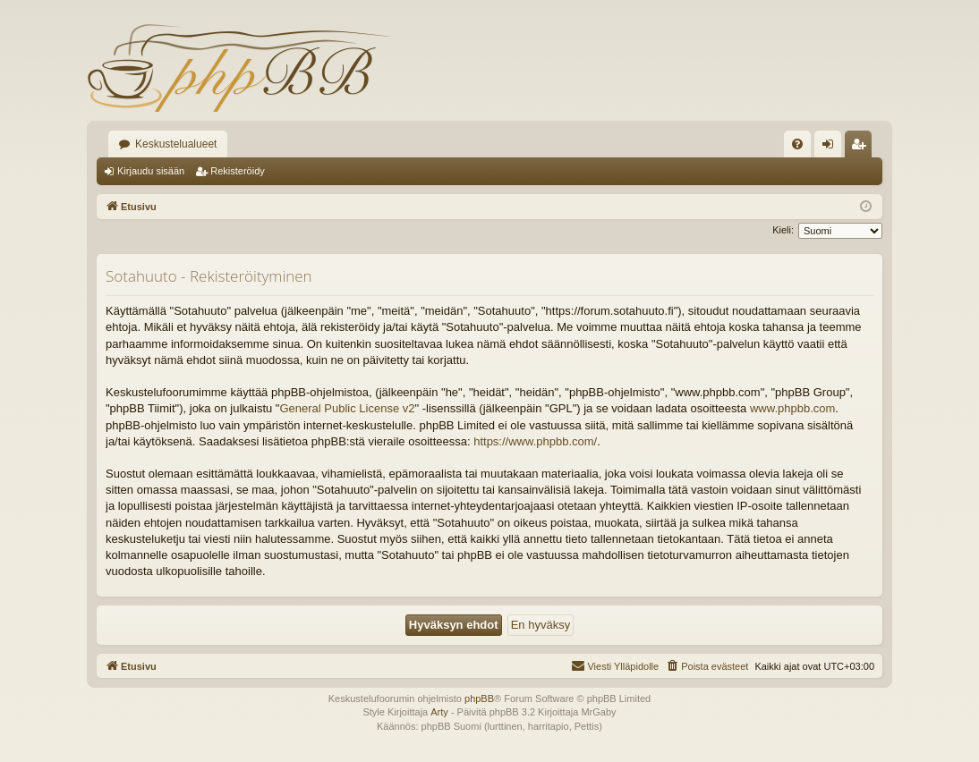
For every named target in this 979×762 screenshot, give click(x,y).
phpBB (479, 698)
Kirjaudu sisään (150, 170)
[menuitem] (797, 144)
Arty (439, 712)
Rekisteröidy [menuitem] (862, 147)
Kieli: (783, 229)
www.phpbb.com (792, 408)
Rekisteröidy (237, 170)
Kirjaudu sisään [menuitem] (831, 147)
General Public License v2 (346, 408)
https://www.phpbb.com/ (535, 441)
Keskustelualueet (176, 144)
